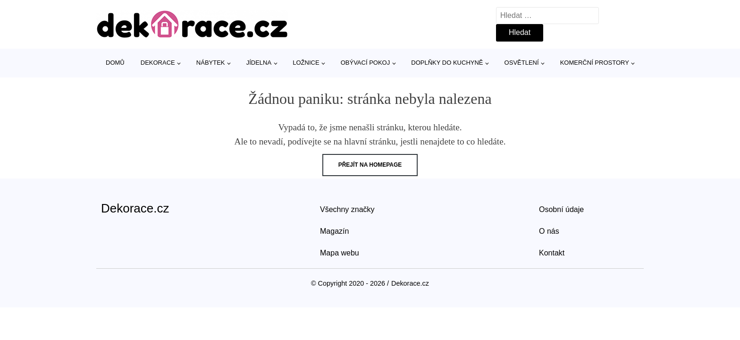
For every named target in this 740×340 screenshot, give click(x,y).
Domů (115, 62)
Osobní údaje (561, 209)
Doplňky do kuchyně (447, 62)
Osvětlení (522, 62)
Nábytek (210, 62)
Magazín (334, 231)
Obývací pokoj (365, 62)
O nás (549, 231)
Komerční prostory (594, 62)
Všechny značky (347, 209)
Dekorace (158, 62)
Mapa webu (339, 253)
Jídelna (258, 62)
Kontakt (551, 253)
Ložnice (306, 62)
